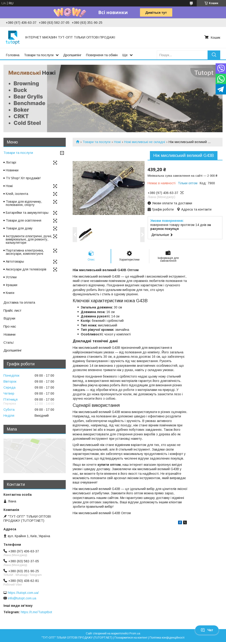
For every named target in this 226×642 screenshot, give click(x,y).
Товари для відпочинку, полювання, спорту (24, 203)
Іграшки (11, 285)
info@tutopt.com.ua (22, 598)
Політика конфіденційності (166, 637)
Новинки (12, 170)
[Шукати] (214, 54)
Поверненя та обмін (102, 55)
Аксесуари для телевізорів (26, 269)
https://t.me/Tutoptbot (36, 612)
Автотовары (15, 261)
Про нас (9, 326)
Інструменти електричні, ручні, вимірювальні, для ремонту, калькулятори (29, 239)
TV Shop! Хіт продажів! (23, 178)
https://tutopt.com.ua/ (23, 593)
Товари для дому (19, 228)
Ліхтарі (11, 162)
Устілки (11, 277)
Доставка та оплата (19, 302)
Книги (10, 293)
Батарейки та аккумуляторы (27, 212)
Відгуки (9, 318)
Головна (12, 55)
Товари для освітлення (23, 220)
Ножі (117, 142)
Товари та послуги (39, 55)
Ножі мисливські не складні (144, 142)
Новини (9, 334)
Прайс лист (12, 310)
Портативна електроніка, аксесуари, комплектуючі (25, 252)
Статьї (8, 342)
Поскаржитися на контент (130, 637)
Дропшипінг (72, 55)
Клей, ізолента (17, 194)
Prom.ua (134, 633)
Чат (207, 630)
